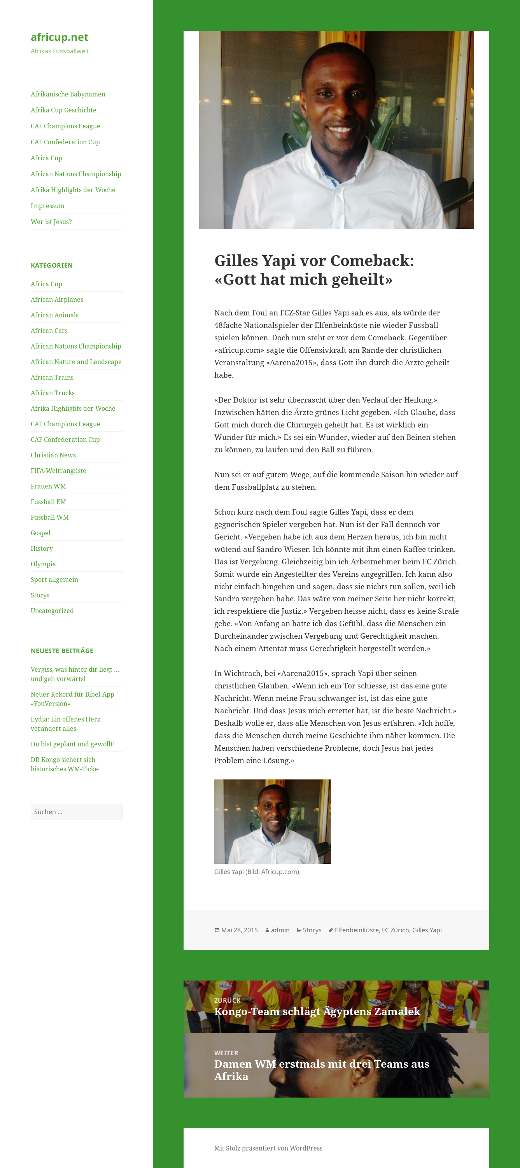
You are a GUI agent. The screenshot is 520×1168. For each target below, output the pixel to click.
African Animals (55, 315)
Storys (40, 595)
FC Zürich (395, 930)
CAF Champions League (65, 126)
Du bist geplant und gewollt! (73, 744)
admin (280, 930)
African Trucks (53, 393)
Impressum (48, 205)
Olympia (43, 564)
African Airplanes (57, 299)
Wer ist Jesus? (51, 221)
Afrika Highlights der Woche (73, 190)
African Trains (52, 377)
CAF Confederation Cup (65, 142)
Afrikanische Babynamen (68, 94)
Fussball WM (50, 517)
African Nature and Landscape (76, 361)
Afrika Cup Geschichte (63, 110)
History (42, 548)
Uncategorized (52, 610)
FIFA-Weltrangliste (58, 470)
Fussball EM (48, 501)
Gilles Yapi (427, 930)
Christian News (53, 455)
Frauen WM (48, 486)
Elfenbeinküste (357, 930)
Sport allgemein (54, 579)
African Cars (49, 330)
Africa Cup (46, 158)
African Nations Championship (76, 174)
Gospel (41, 533)
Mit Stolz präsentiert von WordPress (268, 1148)
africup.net (60, 37)
